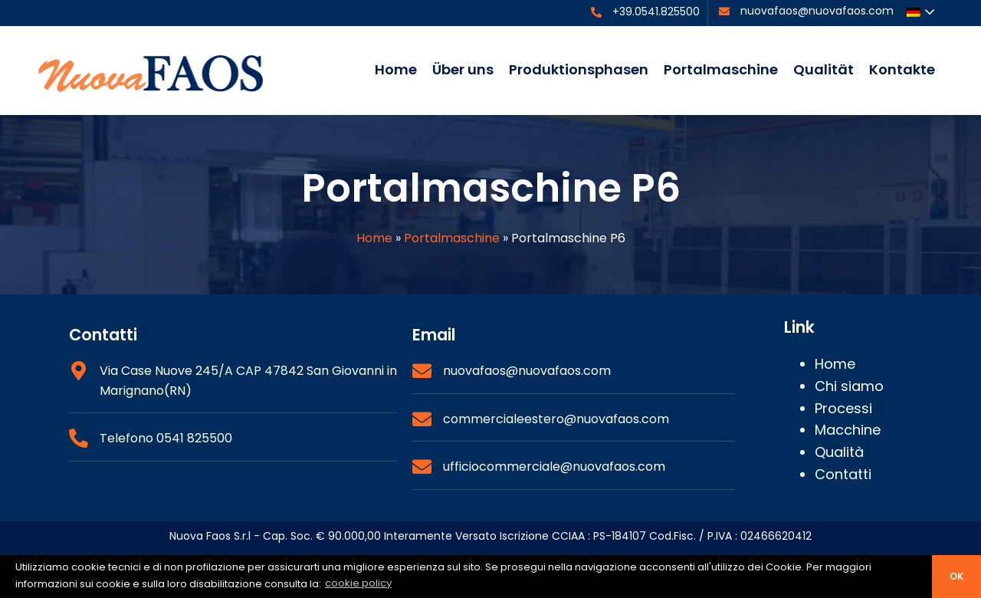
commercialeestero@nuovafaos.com (556, 419)
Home (396, 69)
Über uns (463, 69)
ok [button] (956, 576)
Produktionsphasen (578, 69)
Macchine (848, 429)
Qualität (823, 69)
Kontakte (902, 69)
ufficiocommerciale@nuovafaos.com (554, 466)
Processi (843, 408)
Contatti (843, 474)
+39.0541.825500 (656, 11)
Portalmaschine (721, 69)
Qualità (839, 452)
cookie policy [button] (358, 583)
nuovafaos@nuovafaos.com (817, 10)
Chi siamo (849, 386)
